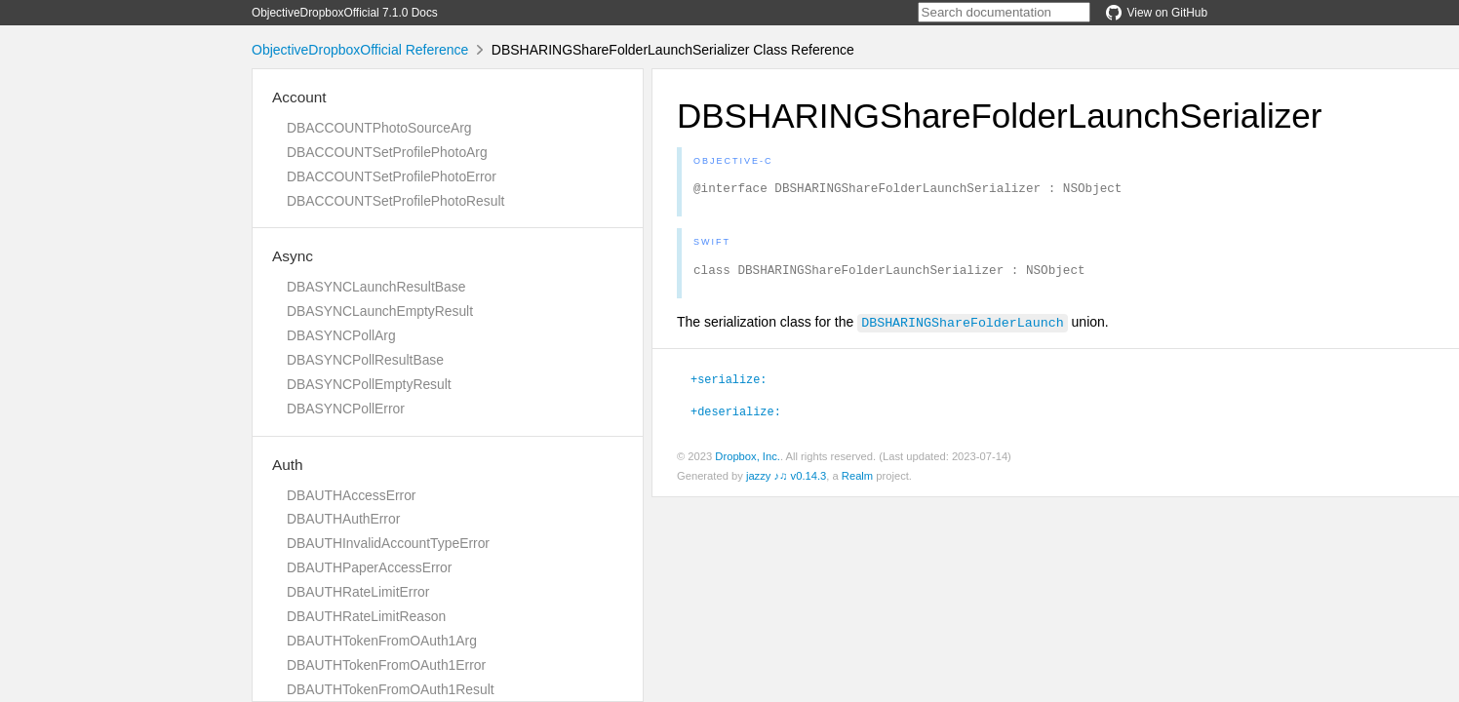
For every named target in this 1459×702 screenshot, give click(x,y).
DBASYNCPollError (346, 408)
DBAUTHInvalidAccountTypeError (388, 543)
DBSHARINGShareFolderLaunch (962, 327)
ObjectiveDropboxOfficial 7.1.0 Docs (345, 13)
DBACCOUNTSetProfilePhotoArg (387, 152)
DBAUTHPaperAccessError (369, 567)
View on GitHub (1156, 13)
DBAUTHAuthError (343, 518)
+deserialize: (735, 416)
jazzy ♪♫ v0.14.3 (786, 482)
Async (292, 256)
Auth (287, 464)
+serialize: (728, 384)
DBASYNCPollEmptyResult (369, 384)
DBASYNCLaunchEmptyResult (380, 311)
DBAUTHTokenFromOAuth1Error (386, 665)
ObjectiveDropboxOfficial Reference (360, 50)
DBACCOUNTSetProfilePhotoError (391, 176)
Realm (857, 482)
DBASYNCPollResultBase (365, 360)
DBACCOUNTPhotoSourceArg (379, 128)
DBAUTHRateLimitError (358, 592)
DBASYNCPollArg (341, 335)
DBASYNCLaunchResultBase (376, 286)
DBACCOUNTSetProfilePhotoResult (395, 201)
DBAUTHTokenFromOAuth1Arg (382, 640)
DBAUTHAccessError (351, 495)
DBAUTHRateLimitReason (366, 616)
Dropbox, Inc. (747, 462)
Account (299, 97)
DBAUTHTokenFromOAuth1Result (390, 689)
